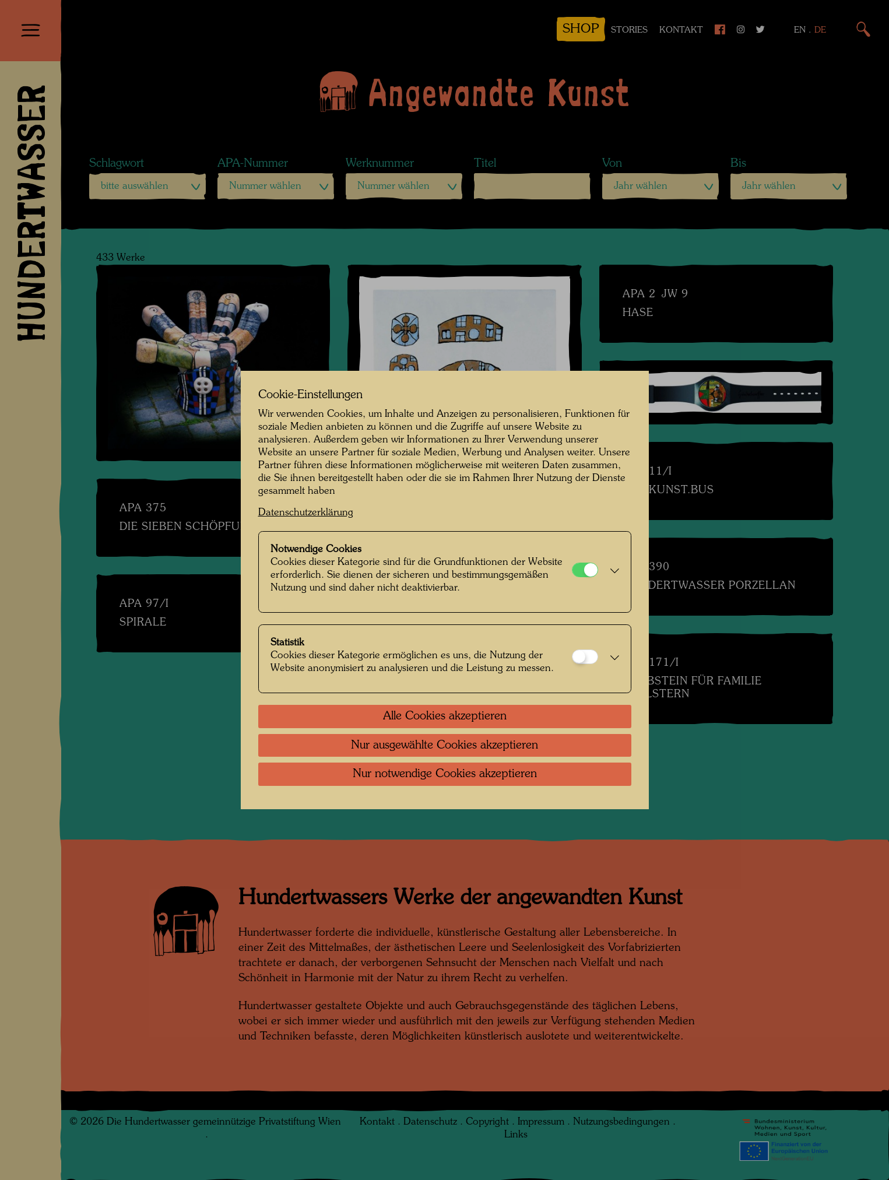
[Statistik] (585, 656)
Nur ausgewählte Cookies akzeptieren (444, 745)
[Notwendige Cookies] (585, 570)
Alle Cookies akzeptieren (445, 716)
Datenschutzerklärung (305, 513)
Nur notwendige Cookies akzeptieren (445, 774)
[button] (611, 572)
